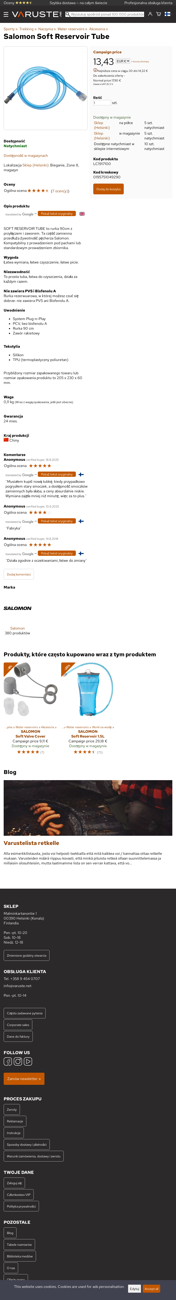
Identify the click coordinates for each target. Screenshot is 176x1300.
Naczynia (47, 29)
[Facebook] (8, 1062)
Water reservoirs (72, 29)
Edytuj (134, 1288)
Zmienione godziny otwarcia (26, 955)
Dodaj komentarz (19, 574)
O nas (11, 1268)
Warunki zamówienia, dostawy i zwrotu (33, 1156)
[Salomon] (17, 618)
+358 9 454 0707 (25, 978)
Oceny (18, 2)
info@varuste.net (17, 985)
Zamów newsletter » (24, 1078)
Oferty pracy (16, 1279)
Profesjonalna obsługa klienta (148, 2)
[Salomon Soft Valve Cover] (31, 710)
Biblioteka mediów (20, 1256)
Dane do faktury (18, 1036)
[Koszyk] (158, 14)
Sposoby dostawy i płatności (27, 1144)
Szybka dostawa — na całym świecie (78, 2)
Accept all (151, 1288)
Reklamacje (15, 1121)
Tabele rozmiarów (19, 1244)
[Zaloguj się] (150, 14)
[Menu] (6, 14)
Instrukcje (14, 1133)
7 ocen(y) (60, 191)
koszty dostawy (141, 61)
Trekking (27, 29)
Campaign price (107, 52)
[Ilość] (102, 102)
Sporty (11, 29)
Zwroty (12, 1109)
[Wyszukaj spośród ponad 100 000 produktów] (104, 14)
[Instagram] (18, 1062)
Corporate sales (18, 1025)
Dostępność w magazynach (26, 155)
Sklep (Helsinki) (102, 125)
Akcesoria (98, 29)
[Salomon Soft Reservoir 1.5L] (88, 710)
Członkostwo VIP (18, 1194)
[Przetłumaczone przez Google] (19, 214)
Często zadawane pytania (24, 1013)
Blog (10, 1233)
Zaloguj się (14, 1183)
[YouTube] (28, 1062)
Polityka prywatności (21, 1206)
